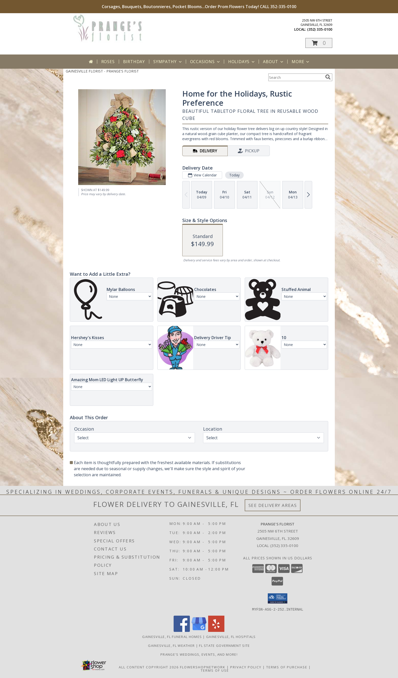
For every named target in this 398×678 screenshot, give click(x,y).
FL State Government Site (224, 645)
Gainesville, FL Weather (171, 645)
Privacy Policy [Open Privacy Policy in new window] (245, 667)
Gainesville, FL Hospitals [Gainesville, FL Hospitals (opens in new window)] (231, 636)
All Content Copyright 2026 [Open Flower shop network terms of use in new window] (149, 667)
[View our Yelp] (216, 630)
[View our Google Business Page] (199, 630)
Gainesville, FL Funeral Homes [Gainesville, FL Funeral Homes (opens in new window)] (172, 636)
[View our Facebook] (182, 630)
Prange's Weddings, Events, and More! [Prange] (199, 654)
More (301, 61)
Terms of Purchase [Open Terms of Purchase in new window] (286, 667)
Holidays (242, 61)
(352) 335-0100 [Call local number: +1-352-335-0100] (319, 29)
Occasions (205, 61)
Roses (108, 61)
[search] (328, 77)
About (273, 61)
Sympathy (168, 61)
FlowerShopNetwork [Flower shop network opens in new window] (202, 667)
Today (234, 175)
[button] (318, 43)
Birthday (134, 61)
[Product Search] (296, 77)
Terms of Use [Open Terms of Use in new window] (215, 670)
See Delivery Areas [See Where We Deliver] (272, 505)
